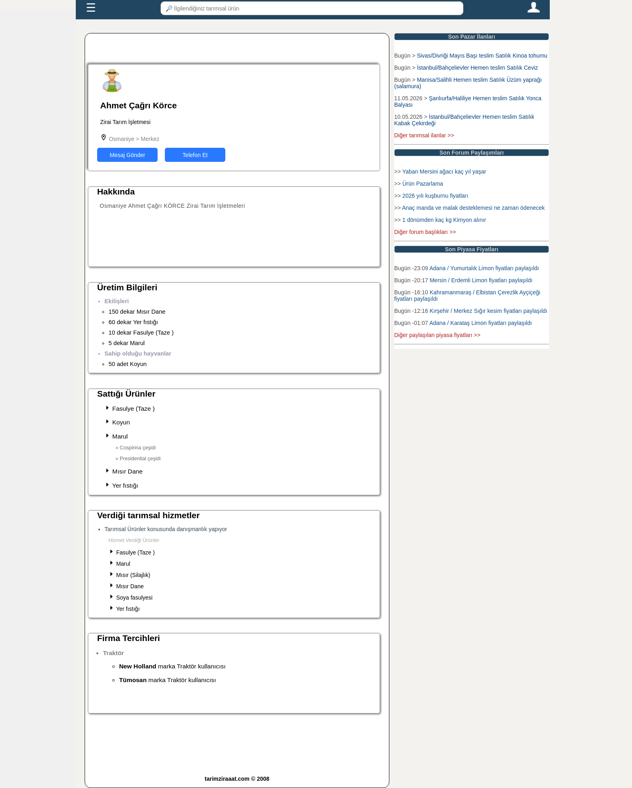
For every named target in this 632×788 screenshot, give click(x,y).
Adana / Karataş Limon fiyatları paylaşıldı (480, 323)
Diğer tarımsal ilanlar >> (424, 135)
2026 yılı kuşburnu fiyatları (435, 195)
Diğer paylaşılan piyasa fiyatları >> (437, 335)
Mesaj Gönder (127, 155)
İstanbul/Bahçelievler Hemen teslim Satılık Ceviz (477, 67)
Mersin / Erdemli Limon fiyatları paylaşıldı (481, 280)
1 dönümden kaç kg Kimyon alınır (444, 220)
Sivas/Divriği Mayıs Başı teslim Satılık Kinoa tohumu (482, 55)
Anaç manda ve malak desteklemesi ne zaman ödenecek (473, 208)
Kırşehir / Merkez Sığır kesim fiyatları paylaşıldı (488, 311)
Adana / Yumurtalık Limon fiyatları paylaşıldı (484, 268)
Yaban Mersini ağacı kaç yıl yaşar (444, 171)
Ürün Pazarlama (422, 183)
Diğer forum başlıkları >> (425, 232)
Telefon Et (195, 155)
